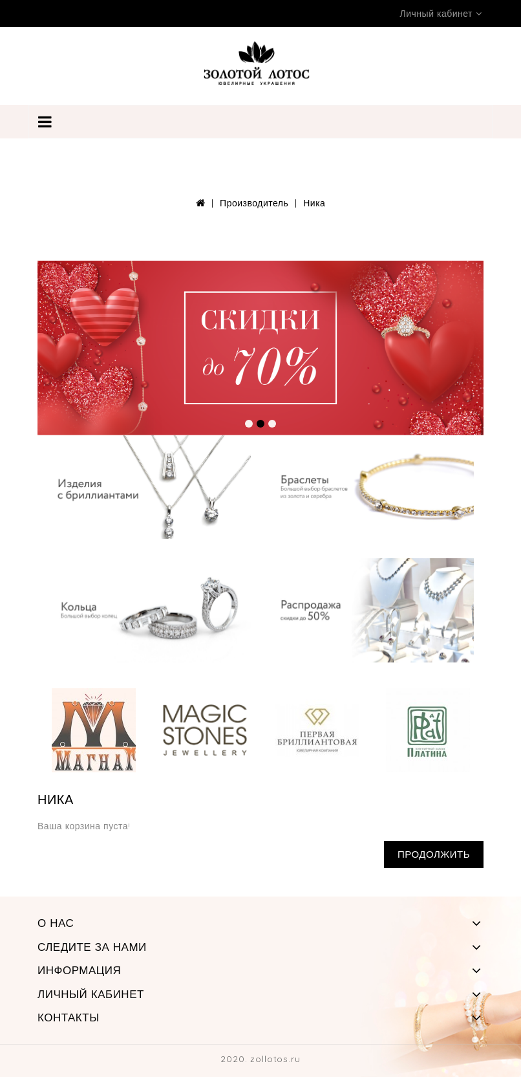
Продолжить (434, 854)
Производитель (254, 203)
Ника (314, 203)
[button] (249, 424)
